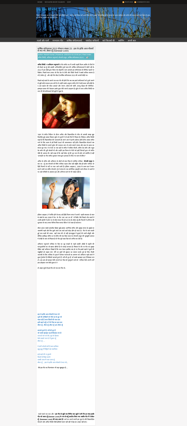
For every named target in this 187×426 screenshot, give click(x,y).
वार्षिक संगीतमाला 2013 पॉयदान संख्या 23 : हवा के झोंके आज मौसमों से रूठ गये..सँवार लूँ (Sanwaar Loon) (66, 49)
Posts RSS (129, 2)
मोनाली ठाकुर (62, 57)
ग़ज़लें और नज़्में (43, 40)
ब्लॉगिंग (121, 40)
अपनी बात (132, 40)
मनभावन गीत (57, 40)
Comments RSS (143, 2)
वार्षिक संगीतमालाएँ (74, 40)
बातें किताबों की (108, 40)
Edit (69, 2)
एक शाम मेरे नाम (46, 10)
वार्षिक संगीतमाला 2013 (75, 57)
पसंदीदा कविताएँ (92, 40)
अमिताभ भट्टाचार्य (52, 57)
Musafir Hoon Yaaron (55, 2)
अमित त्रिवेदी (42, 57)
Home (39, 2)
